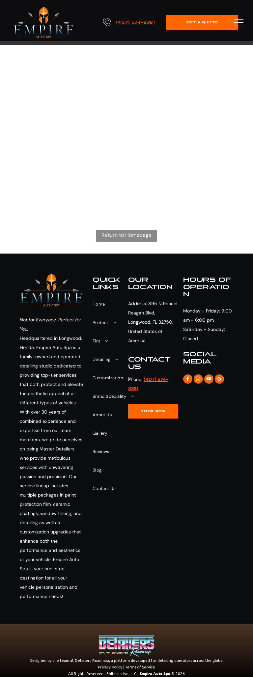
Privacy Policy (110, 666)
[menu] (238, 22)
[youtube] (208, 379)
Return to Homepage (126, 234)
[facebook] (187, 379)
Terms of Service (140, 666)
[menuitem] (113, 304)
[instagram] (198, 379)
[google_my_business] (219, 379)
